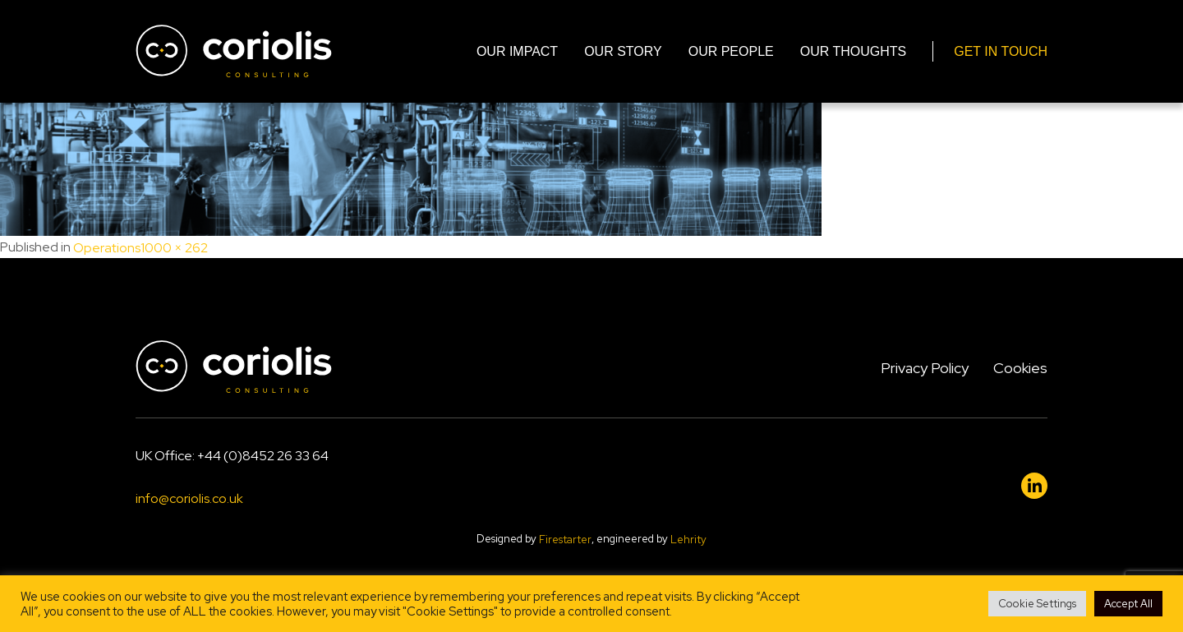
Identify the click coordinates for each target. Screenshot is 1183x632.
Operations (106, 247)
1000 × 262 (174, 247)
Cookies (1020, 367)
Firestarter (565, 540)
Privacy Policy (925, 367)
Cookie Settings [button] (1037, 604)
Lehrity (688, 540)
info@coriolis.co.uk (189, 499)
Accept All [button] (1128, 604)
